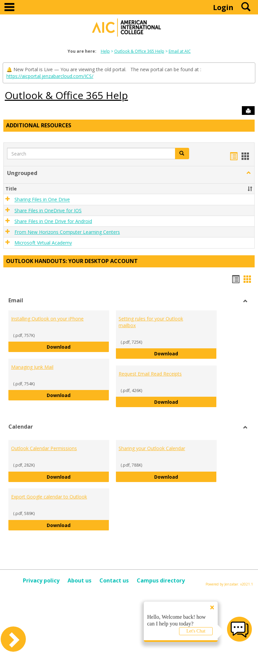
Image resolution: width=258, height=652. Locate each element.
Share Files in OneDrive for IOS (48, 210)
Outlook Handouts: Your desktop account (72, 261)
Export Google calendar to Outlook (49, 496)
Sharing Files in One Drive (42, 200)
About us (79, 580)
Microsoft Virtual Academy (43, 243)
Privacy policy (41, 580)
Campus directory (161, 580)
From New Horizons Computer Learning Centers (67, 232)
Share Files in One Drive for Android (53, 221)
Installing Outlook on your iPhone (47, 318)
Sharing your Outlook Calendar (152, 448)
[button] (248, 173)
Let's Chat (196, 631)
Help (105, 51)
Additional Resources (38, 125)
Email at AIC (180, 51)
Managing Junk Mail (32, 367)
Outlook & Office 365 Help (139, 51)
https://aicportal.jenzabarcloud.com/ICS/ (49, 76)
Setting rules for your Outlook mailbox (151, 322)
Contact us (114, 580)
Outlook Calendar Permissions (44, 448)
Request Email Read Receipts (150, 374)
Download (78, 346)
